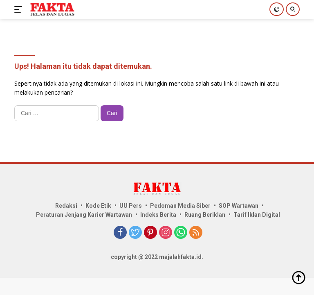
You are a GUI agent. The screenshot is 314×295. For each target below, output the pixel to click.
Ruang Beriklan (204, 214)
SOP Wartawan (238, 205)
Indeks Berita (158, 214)
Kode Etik (98, 205)
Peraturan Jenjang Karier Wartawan (84, 214)
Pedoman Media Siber (180, 205)
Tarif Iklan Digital (256, 214)
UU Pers (130, 205)
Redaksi (66, 205)
